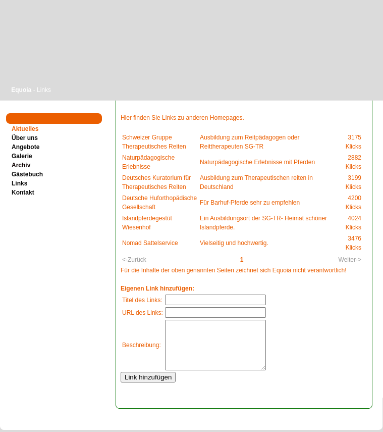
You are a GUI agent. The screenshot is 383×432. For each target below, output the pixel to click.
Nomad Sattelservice (150, 243)
